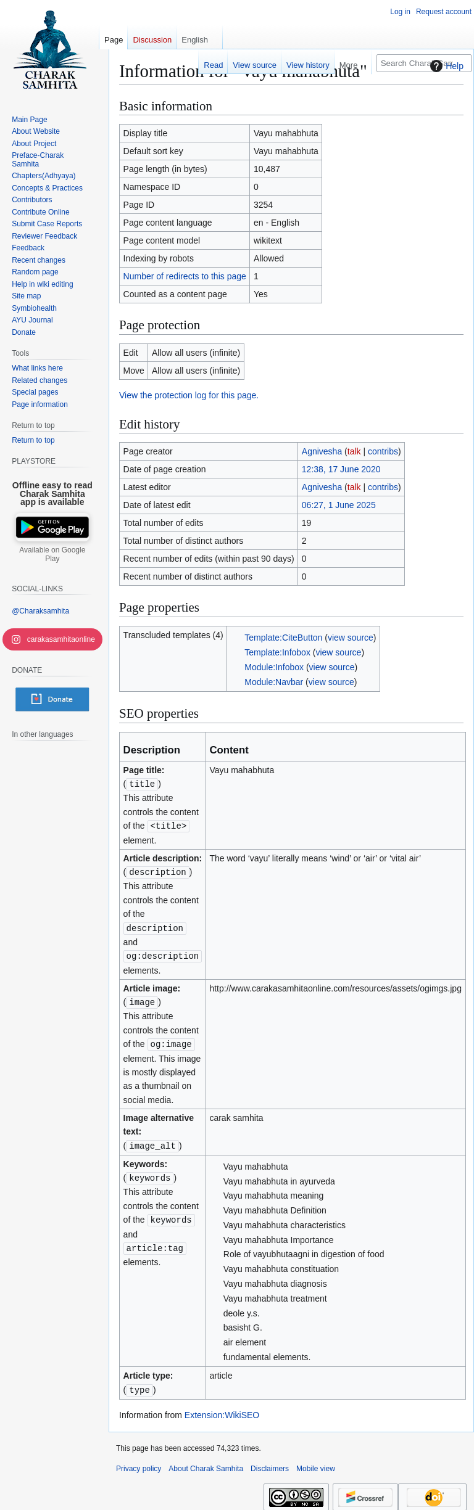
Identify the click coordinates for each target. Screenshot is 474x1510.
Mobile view (315, 1463)
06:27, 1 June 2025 (339, 505)
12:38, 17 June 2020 (341, 469)
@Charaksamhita (40, 611)
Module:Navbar (273, 682)
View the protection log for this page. (189, 395)
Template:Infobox (277, 652)
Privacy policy (138, 1463)
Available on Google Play (52, 554)
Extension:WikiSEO (222, 1409)
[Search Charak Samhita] (424, 63)
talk (354, 451)
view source (350, 637)
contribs (383, 451)
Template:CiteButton (283, 637)
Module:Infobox (274, 667)
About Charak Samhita (205, 1463)
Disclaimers (270, 1463)
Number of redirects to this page (184, 276)
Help (445, 66)
